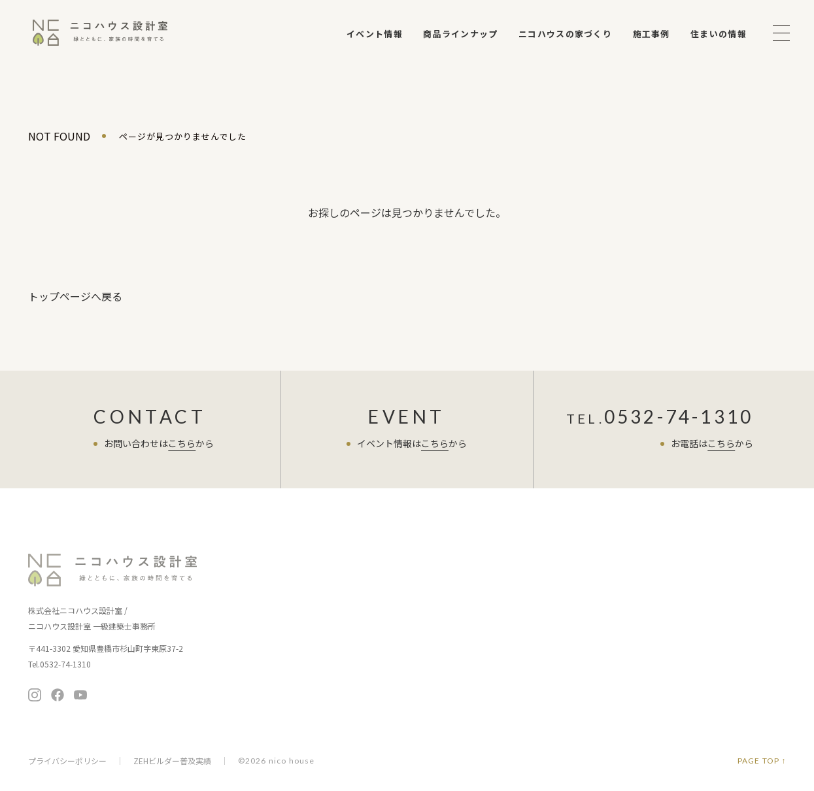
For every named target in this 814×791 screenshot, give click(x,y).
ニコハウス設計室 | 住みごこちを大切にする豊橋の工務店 (100, 33)
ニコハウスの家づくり (565, 33)
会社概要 (592, 660)
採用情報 (592, 697)
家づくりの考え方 (357, 625)
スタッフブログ (608, 587)
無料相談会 (730, 566)
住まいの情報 (718, 33)
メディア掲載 (600, 678)
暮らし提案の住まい (486, 580)
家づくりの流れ (352, 643)
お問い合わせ (730, 599)
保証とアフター (352, 661)
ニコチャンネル (480, 670)
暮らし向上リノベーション (499, 616)
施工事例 (651, 33)
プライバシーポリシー (67, 761)
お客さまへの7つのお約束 (372, 607)
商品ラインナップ (460, 33)
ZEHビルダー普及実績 (172, 761)
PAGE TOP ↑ (762, 761)
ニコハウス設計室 (113, 570)
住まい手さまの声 (612, 560)
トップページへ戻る (75, 296)
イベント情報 (375, 33)
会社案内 (594, 640)
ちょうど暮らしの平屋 (490, 598)
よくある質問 (603, 613)
